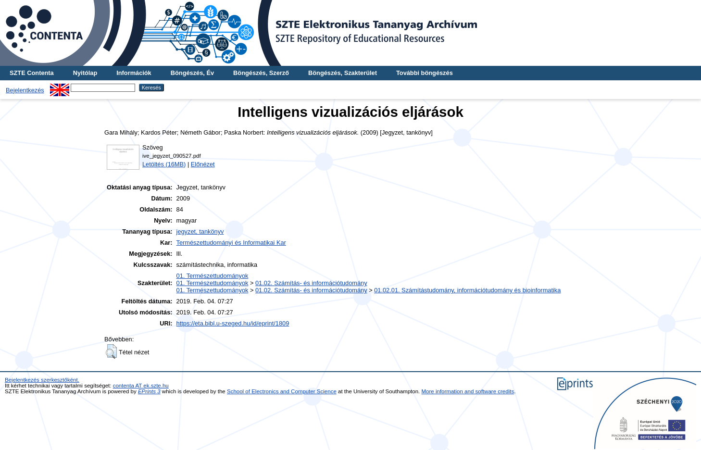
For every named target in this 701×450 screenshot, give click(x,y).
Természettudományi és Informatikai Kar (231, 242)
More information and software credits (468, 391)
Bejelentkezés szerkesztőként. (42, 380)
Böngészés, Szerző (261, 72)
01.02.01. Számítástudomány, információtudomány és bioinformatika (467, 290)
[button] (111, 351)
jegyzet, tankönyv (200, 231)
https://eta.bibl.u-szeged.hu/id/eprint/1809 (232, 323)
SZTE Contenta (32, 72)
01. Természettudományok (212, 275)
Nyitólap (85, 72)
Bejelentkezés (25, 90)
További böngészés (424, 72)
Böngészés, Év (192, 72)
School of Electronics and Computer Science (282, 391)
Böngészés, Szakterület (342, 72)
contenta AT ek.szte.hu (141, 385)
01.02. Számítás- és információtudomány (311, 283)
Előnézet (203, 164)
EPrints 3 (149, 391)
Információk (133, 72)
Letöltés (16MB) (164, 164)
